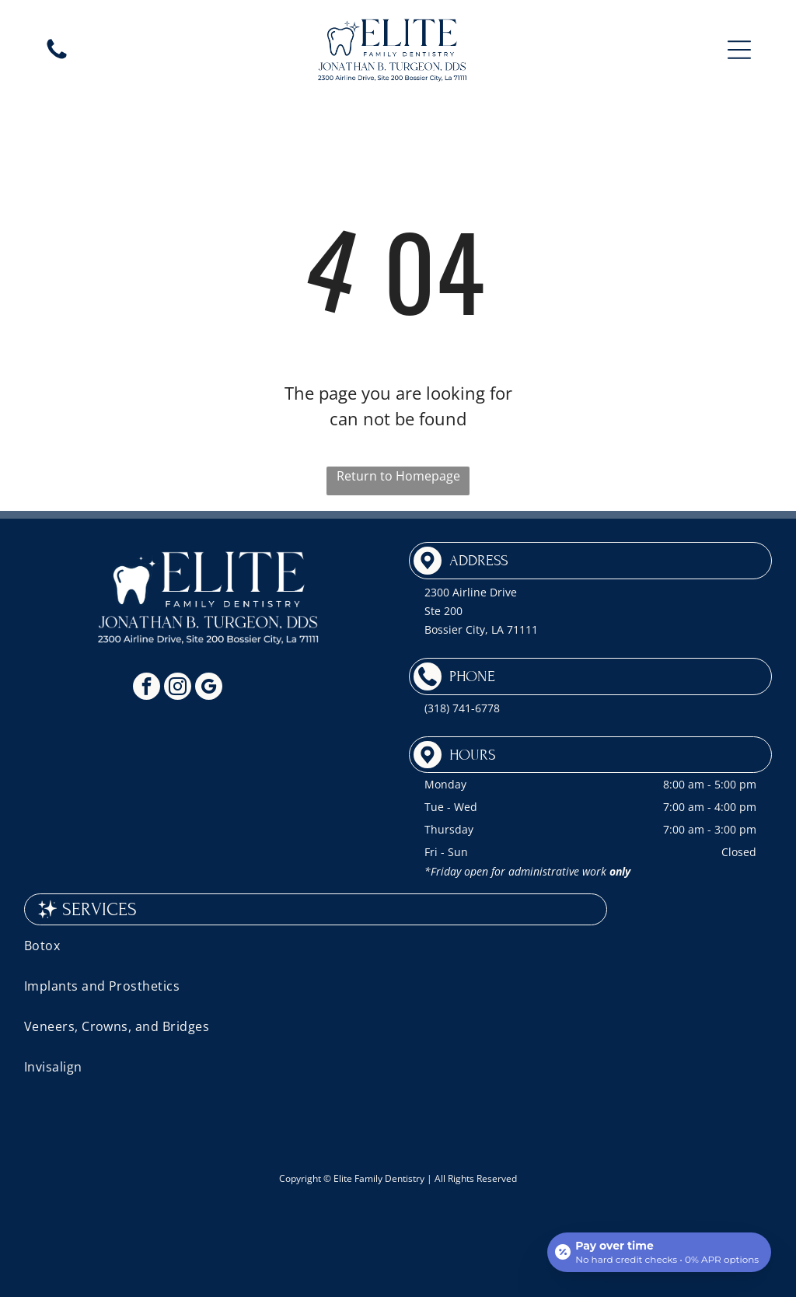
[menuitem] (398, 945)
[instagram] (177, 688)
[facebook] (146, 688)
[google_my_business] (208, 688)
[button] (739, 49)
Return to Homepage (398, 475)
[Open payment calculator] (659, 1252)
